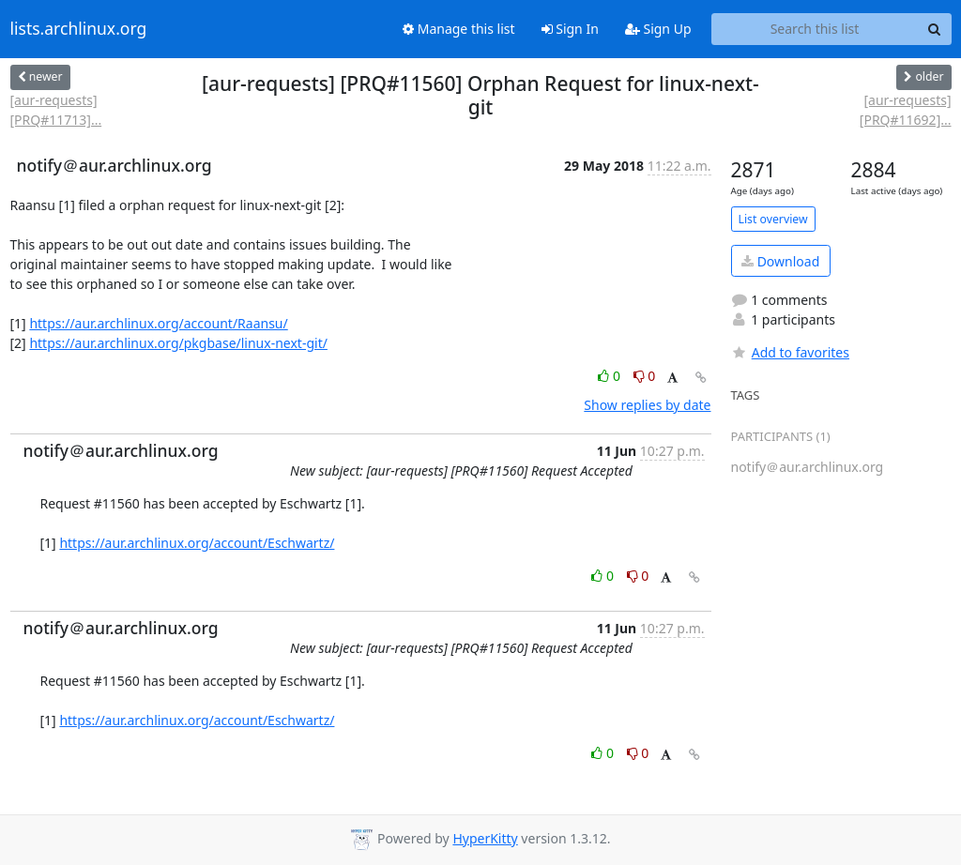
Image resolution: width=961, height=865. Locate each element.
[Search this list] (815, 29)
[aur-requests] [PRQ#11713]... (56, 110)
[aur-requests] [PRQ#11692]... (906, 110)
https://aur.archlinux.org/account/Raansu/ (158, 323)
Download (780, 261)
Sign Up (658, 29)
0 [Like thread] (610, 376)
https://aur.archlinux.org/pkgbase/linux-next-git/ (178, 343)
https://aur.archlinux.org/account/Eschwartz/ (196, 543)
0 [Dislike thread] (644, 376)
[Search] (935, 29)
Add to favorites (790, 352)
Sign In (570, 29)
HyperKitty (484, 838)
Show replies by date (647, 405)
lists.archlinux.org (78, 29)
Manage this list (459, 29)
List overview (773, 219)
